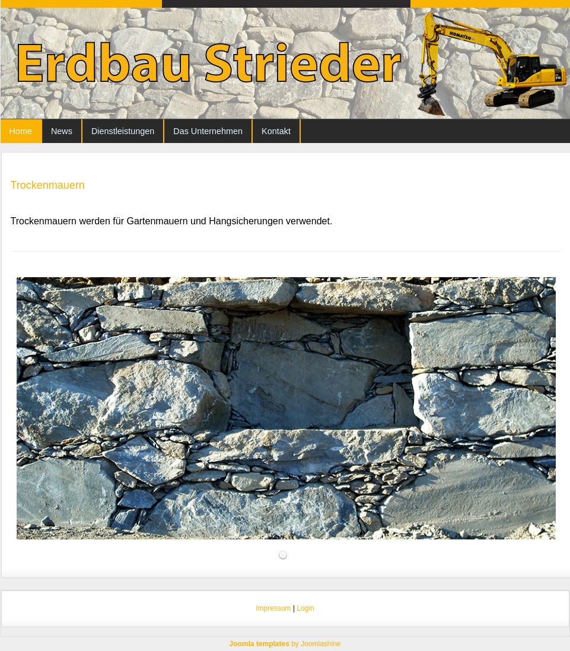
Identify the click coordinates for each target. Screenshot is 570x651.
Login (305, 608)
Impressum (273, 608)
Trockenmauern (48, 185)
